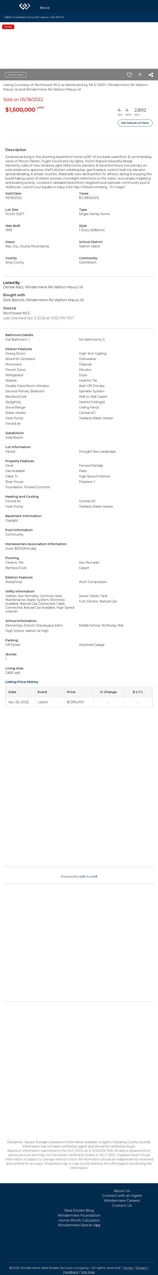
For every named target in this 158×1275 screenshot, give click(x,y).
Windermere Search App (79, 1225)
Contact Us (122, 1205)
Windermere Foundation (79, 1215)
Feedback (70, 1272)
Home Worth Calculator (79, 1220)
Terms (128, 1268)
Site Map (88, 1272)
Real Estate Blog (79, 1210)
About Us (122, 1191)
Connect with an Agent (122, 1196)
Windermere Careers (122, 1201)
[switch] (129, 74)
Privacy (141, 1268)
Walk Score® (88, 876)
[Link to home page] (24, 6)
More (45, 8)
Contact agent (15, 74)
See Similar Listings (135, 123)
